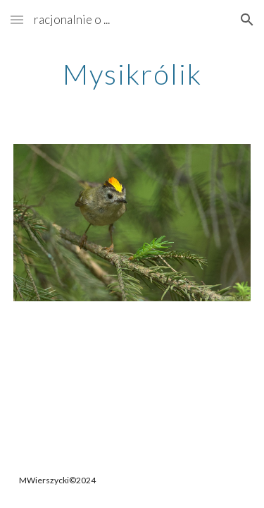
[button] (17, 19)
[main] (132, 74)
